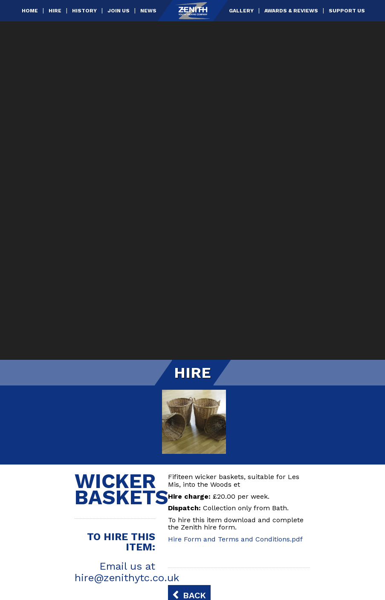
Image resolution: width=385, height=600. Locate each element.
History (84, 11)
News (148, 11)
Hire (55, 11)
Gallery (241, 11)
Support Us (347, 11)
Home (30, 11)
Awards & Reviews (291, 11)
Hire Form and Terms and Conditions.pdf (235, 539)
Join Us (118, 11)
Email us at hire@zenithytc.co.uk (127, 571)
